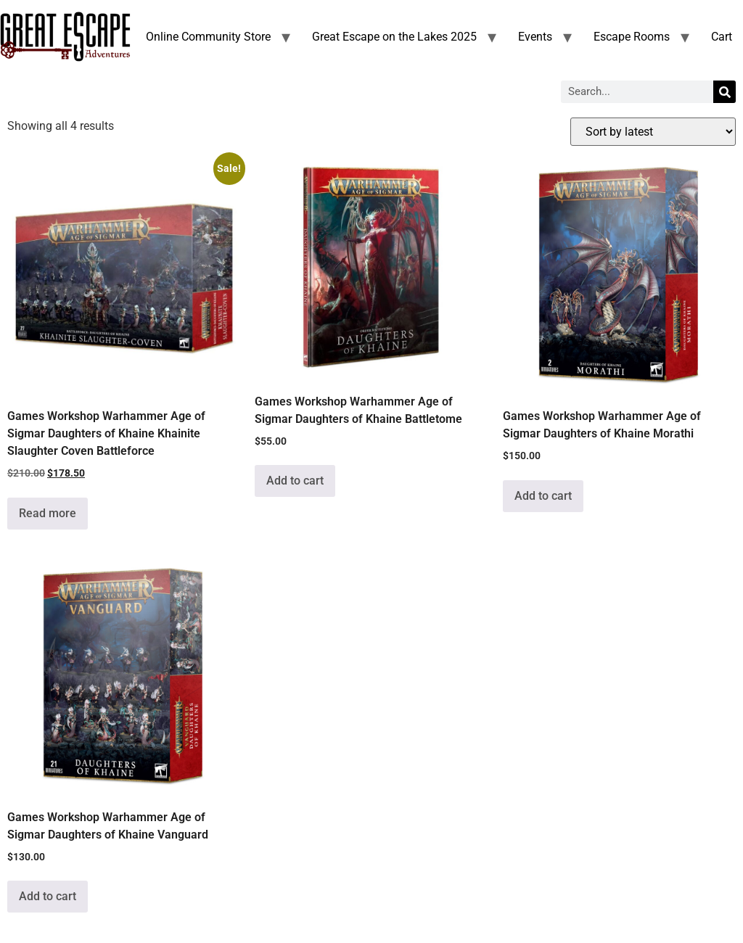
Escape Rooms (632, 37)
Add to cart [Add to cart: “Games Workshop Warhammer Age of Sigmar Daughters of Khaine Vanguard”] (47, 896)
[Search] (724, 92)
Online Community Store (208, 37)
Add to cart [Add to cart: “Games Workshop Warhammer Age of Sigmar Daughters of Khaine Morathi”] (543, 496)
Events (535, 37)
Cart (721, 37)
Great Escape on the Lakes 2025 (394, 37)
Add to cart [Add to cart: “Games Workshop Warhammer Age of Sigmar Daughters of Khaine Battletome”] (295, 480)
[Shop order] (653, 132)
